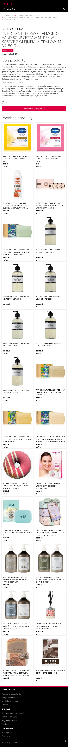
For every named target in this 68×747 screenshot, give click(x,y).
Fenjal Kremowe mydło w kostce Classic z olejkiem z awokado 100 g (17, 532)
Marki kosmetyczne (10, 701)
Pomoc (5, 705)
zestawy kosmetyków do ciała (28, 15)
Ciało (13, 15)
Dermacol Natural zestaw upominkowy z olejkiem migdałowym (48, 485)
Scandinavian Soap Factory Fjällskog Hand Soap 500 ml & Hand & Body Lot (16, 579)
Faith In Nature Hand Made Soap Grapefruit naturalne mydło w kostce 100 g (17, 439)
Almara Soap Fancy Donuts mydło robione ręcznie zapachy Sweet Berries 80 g (17, 485)
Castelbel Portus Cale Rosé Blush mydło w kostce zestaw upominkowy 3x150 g (49, 205)
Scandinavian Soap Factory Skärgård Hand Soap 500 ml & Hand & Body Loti (16, 626)
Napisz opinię (7, 50)
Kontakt (5, 724)
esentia (9, 3)
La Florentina (12, 29)
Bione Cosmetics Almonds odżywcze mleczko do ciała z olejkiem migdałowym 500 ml (16, 205)
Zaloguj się (6, 736)
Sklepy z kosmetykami (11, 697)
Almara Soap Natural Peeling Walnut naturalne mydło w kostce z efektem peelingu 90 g (16, 672)
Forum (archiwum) (9, 717)
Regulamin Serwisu (10, 720)
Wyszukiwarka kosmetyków (13, 713)
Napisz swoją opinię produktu (34, 108)
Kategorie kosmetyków (11, 694)
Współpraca (7, 732)
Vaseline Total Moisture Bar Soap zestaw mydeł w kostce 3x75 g (15, 158)
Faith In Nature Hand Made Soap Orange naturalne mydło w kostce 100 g (50, 392)
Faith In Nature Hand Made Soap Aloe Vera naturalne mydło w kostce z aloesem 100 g (17, 252)
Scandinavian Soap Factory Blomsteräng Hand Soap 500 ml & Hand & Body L (50, 579)
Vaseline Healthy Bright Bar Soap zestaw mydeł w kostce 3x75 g (49, 158)
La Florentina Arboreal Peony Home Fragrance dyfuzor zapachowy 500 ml (49, 626)
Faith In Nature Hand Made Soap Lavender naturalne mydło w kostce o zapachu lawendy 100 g (50, 439)
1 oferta (5, 167)
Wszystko (5, 15)
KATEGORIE (8, 8)
